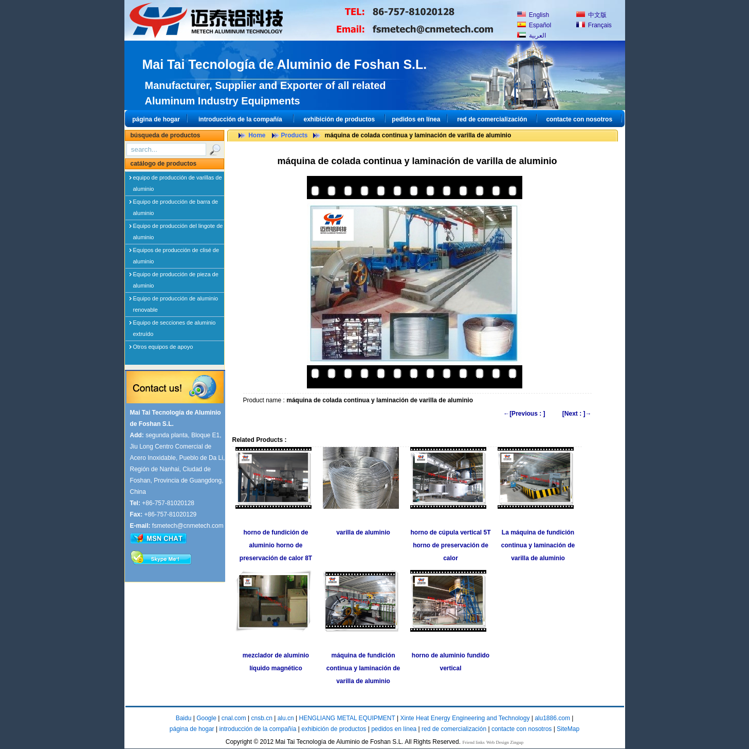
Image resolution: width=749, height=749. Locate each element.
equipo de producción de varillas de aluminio (177, 179)
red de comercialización (492, 119)
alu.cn (286, 718)
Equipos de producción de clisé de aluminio (176, 252)
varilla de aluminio (363, 532)
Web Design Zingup (504, 742)
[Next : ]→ (577, 413)
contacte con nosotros (579, 119)
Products (294, 135)
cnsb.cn (261, 718)
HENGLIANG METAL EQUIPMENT (347, 718)
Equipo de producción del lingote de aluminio (178, 228)
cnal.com (234, 718)
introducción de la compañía (240, 119)
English (533, 15)
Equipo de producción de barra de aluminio (175, 204)
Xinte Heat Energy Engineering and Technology (464, 718)
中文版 (591, 15)
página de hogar (156, 119)
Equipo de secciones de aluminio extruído (174, 324)
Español (534, 25)
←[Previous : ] (524, 413)
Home (256, 135)
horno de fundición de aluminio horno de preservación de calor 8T (276, 545)
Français (594, 25)
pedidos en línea (416, 119)
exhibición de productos (339, 119)
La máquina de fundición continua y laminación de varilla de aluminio (538, 545)
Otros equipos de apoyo (163, 347)
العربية (531, 35)
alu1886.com (552, 718)
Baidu (184, 718)
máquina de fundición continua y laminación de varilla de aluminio (363, 668)
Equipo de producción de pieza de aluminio (175, 276)
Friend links (473, 742)
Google (206, 718)
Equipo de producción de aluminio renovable (175, 300)
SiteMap (568, 729)
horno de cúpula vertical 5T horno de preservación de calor (450, 545)
